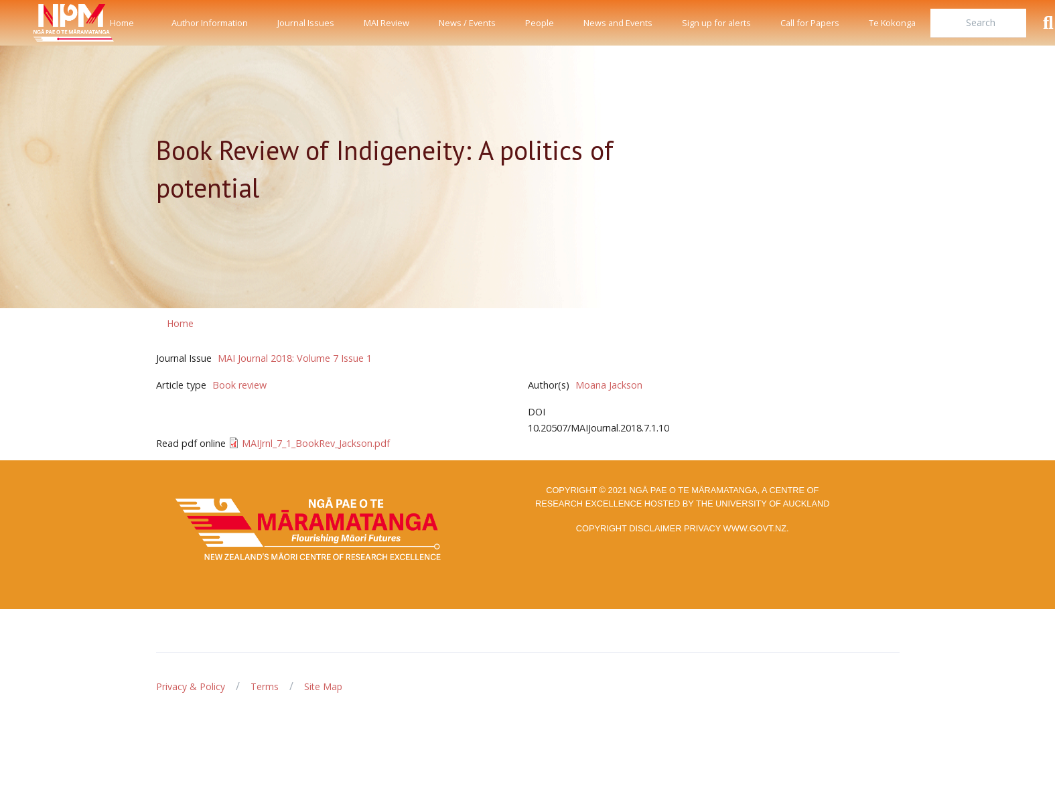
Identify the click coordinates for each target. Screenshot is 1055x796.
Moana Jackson (608, 385)
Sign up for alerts (716, 23)
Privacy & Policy (190, 686)
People (539, 23)
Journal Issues (305, 23)
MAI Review (386, 23)
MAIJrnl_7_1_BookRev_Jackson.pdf (316, 443)
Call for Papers (809, 23)
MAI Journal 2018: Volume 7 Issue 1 (295, 358)
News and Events (617, 23)
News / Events (467, 23)
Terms (265, 686)
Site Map (323, 686)
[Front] (40, 23)
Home (122, 23)
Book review (239, 385)
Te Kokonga (892, 23)
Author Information (209, 23)
